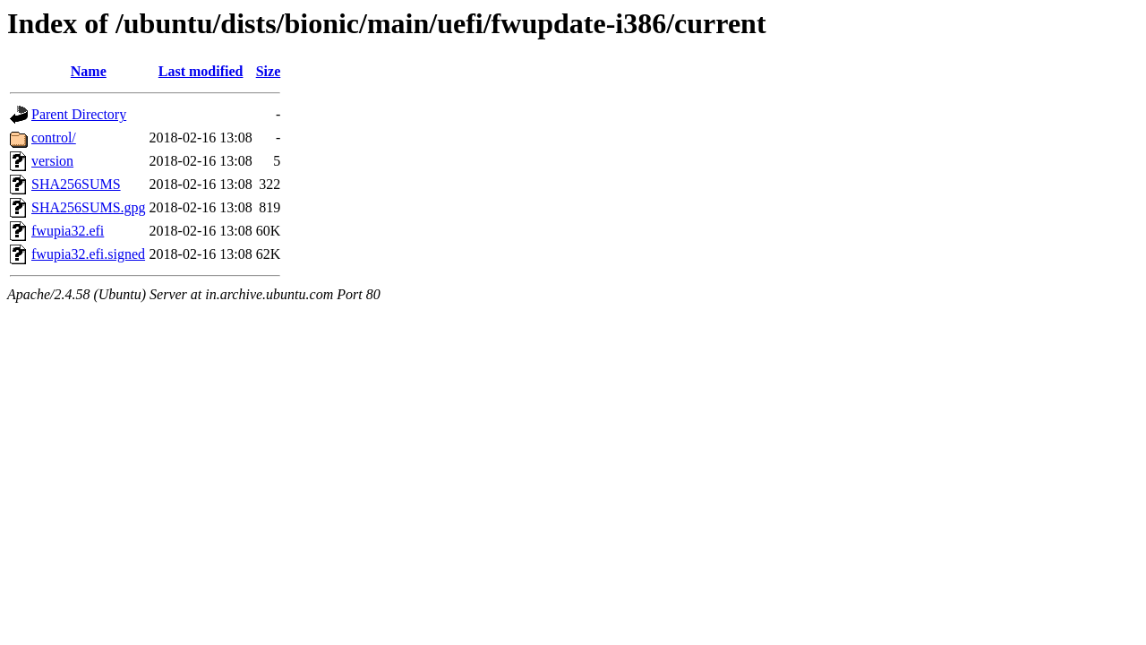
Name (89, 71)
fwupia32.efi (67, 230)
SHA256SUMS (76, 184)
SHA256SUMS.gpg (88, 207)
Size (268, 71)
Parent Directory (78, 114)
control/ (53, 137)
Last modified (201, 71)
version (52, 160)
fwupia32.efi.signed (88, 254)
